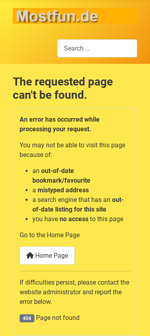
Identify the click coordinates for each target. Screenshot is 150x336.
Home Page (47, 255)
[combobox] (97, 48)
